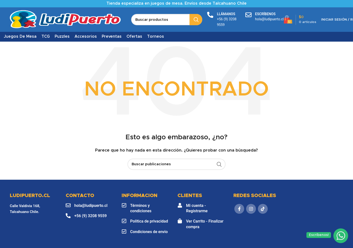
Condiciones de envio (149, 231)
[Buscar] (166, 19)
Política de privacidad (149, 221)
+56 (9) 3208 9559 (90, 215)
